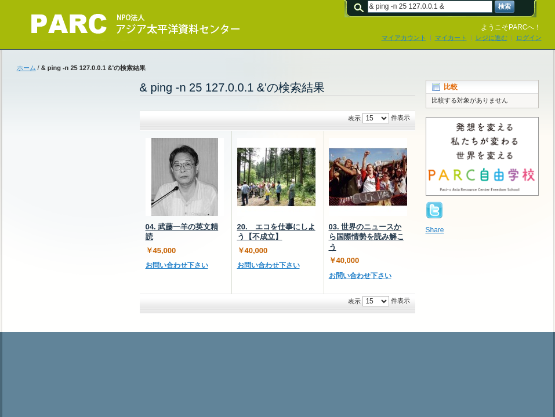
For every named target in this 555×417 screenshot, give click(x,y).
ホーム (26, 67)
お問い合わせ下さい (177, 265)
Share (435, 230)
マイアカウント (404, 37)
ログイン (529, 37)
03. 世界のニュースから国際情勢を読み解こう (366, 236)
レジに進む (491, 37)
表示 (354, 118)
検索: (361, 7)
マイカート (451, 37)
